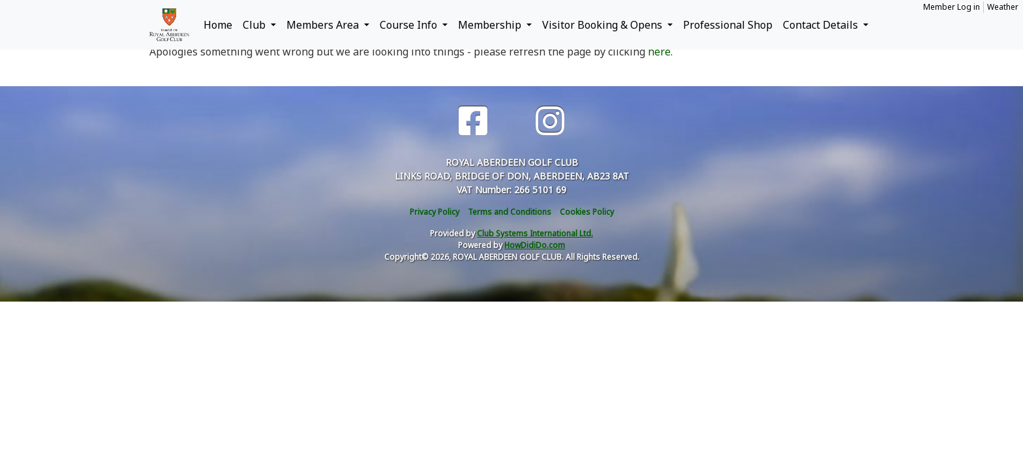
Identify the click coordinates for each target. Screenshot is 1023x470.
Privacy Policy (434, 211)
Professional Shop (727, 25)
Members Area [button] (323, 25)
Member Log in (951, 6)
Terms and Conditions (509, 211)
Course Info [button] (410, 25)
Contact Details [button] (822, 25)
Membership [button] (491, 25)
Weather (1002, 6)
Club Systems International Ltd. (535, 233)
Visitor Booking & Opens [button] (603, 25)
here (659, 51)
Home (218, 25)
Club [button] (255, 25)
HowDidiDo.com (534, 245)
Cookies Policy (587, 211)
